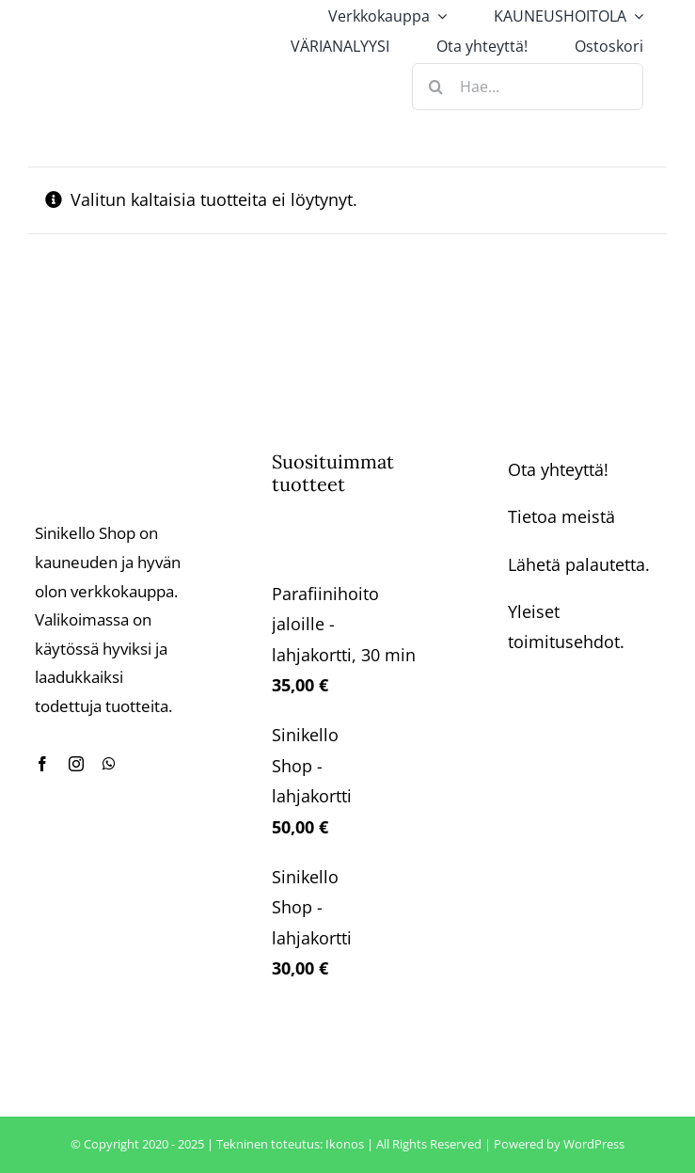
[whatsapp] (109, 763)
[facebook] (42, 763)
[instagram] (76, 763)
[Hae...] (527, 86)
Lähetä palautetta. (579, 564)
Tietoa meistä (561, 516)
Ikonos (344, 1143)
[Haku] (435, 86)
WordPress (593, 1143)
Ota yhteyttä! (558, 469)
